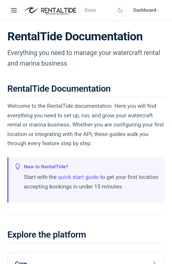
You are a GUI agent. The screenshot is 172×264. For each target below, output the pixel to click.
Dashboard (146, 10)
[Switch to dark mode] (120, 10)
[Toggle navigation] (14, 10)
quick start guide (78, 177)
